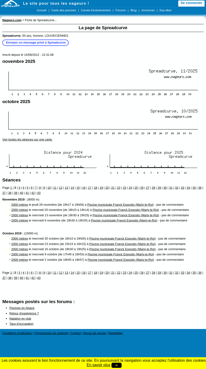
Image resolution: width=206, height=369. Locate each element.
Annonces (148, 10)
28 (153, 187)
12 (60, 187)
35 (194, 187)
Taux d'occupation (21, 323)
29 (159, 187)
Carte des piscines (63, 10)
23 (124, 187)
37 (4, 193)
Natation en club (20, 318)
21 (113, 187)
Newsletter (115, 333)
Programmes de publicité (51, 333)
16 (84, 187)
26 (141, 187)
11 (54, 187)
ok (116, 365)
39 (15, 193)
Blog (134, 10)
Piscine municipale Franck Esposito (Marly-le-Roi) (120, 204)
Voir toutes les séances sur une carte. (27, 139)
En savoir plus (99, 365)
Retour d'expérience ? (24, 313)
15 (78, 187)
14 (72, 187)
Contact (75, 333)
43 (38, 193)
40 (21, 193)
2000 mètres (19, 204)
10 (49, 187)
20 (107, 187)
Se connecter (191, 3)
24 (130, 187)
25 (136, 187)
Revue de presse (94, 333)
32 (176, 187)
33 (182, 187)
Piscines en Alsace (22, 308)
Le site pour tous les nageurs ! (56, 3)
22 (118, 187)
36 (200, 187)
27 (147, 187)
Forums (120, 10)
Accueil (41, 10)
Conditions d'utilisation (17, 333)
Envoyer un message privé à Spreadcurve (36, 42)
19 (101, 187)
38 (10, 193)
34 (188, 187)
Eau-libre (165, 10)
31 (171, 187)
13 (66, 187)
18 (95, 187)
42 (33, 193)
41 (27, 193)
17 (89, 187)
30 (165, 187)
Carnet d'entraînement (96, 10)
